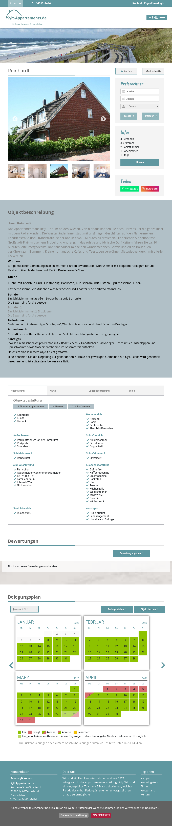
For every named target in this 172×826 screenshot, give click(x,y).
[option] (59, 171)
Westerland (148, 790)
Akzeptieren (101, 815)
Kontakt (137, 3)
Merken (140, 162)
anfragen (149, 116)
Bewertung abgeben (130, 553)
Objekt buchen (148, 609)
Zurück (128, 71)
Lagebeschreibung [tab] (99, 390)
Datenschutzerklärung (74, 815)
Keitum (145, 794)
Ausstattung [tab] (18, 390)
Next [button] (103, 119)
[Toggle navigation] (156, 17)
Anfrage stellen (116, 609)
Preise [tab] (131, 390)
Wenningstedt (149, 782)
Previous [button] (15, 119)
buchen (127, 116)
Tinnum (145, 786)
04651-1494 (41, 3)
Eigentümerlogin (154, 3)
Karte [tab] (53, 390)
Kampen (146, 778)
